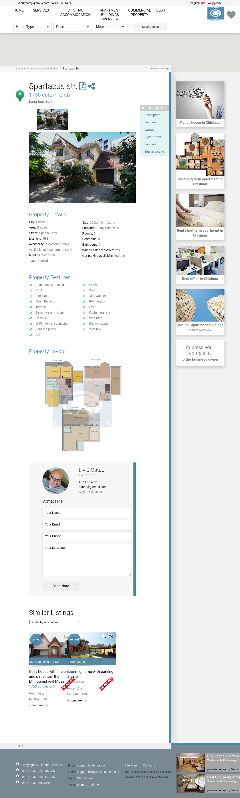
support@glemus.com (92, 765)
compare (36, 705)
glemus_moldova (89, 784)
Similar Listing (154, 151)
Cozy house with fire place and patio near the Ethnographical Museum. (51, 676)
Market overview (199, 330)
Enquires (151, 144)
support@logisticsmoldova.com (98, 772)
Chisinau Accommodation (42, 68)
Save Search (150, 26)
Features (151, 122)
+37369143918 (89, 482)
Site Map (131, 765)
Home (19, 68)
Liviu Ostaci (92, 470)
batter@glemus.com (93, 487)
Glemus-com (85, 778)
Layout (149, 129)
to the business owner (200, 359)
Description (152, 115)
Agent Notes (153, 137)
